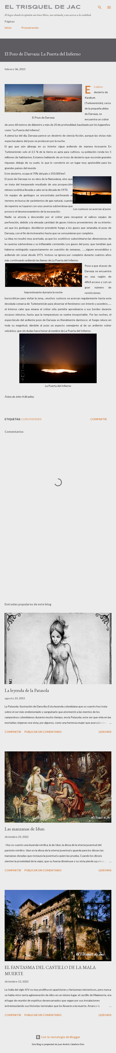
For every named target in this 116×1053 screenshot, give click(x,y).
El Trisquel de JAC (43, 7)
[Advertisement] (58, 563)
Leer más (105, 731)
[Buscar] (99, 7)
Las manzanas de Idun (24, 829)
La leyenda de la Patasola (27, 690)
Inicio (8, 27)
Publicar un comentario (43, 731)
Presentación (30, 27)
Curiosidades (31, 419)
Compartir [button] (98, 419)
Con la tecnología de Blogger (58, 1037)
